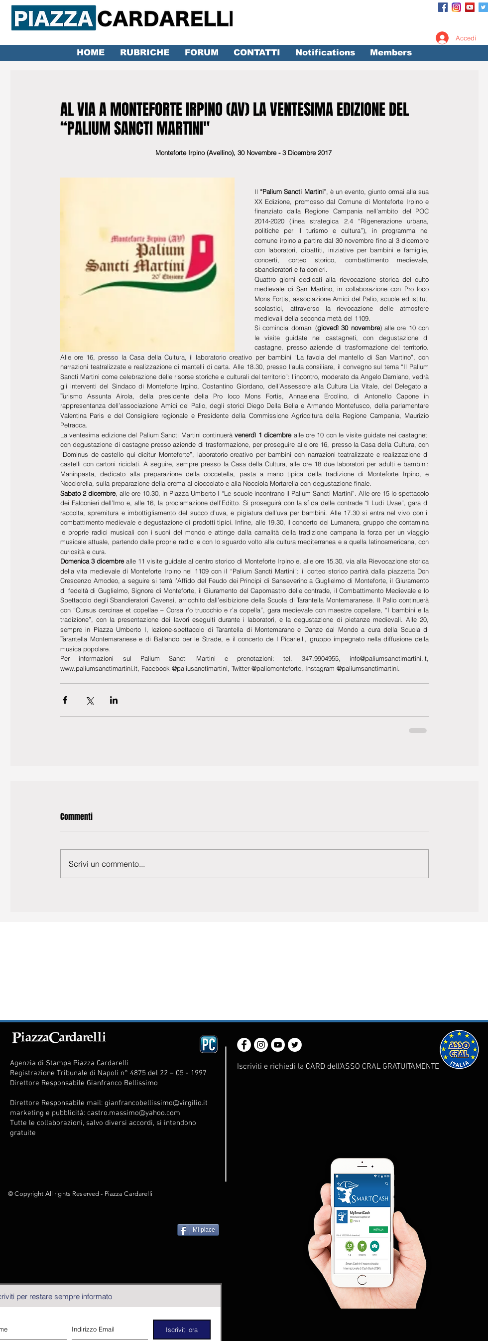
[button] (144, 53)
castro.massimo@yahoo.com (133, 1113)
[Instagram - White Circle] (261, 1045)
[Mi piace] (198, 1230)
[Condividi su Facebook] (65, 700)
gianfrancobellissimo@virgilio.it (156, 1103)
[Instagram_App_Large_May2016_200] (456, 7)
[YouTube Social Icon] (470, 7)
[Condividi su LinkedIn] (114, 700)
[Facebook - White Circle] (244, 1045)
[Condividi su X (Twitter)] (89, 700)
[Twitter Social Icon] (483, 7)
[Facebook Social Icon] (443, 7)
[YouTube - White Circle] (278, 1045)
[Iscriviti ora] (182, 1330)
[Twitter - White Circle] (295, 1045)
